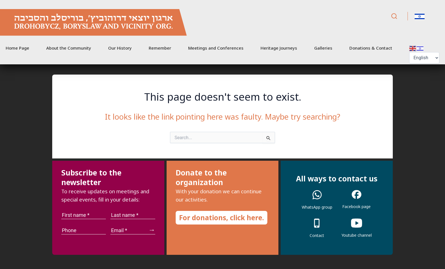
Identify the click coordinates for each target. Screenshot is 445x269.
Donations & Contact (370, 48)
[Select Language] (424, 57)
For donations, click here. (221, 217)
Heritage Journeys (279, 48)
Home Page (17, 48)
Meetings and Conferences (216, 48)
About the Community (68, 48)
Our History (120, 48)
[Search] (394, 16)
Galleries (323, 48)
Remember (160, 48)
